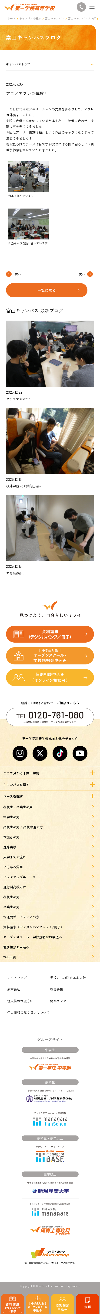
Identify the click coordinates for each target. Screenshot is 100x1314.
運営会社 (13, 989)
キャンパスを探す (30, 18)
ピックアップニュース (19, 877)
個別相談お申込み (16, 947)
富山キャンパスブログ (82, 18)
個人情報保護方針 (20, 1001)
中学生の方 (11, 817)
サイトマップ (17, 977)
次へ (82, 274)
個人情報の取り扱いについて (28, 1012)
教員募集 (56, 989)
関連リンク (58, 1001)
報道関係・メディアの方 (21, 917)
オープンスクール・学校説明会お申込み (32, 937)
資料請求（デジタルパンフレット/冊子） (33, 927)
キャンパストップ (18, 64)
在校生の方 (11, 897)
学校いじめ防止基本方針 (68, 977)
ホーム (11, 18)
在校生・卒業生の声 (18, 807)
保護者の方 (11, 837)
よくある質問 (13, 867)
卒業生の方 (11, 907)
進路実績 (9, 847)
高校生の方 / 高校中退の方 (23, 827)
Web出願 (9, 957)
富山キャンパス (54, 18)
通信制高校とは (14, 887)
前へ (18, 274)
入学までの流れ (14, 857)
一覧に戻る (46, 290)
